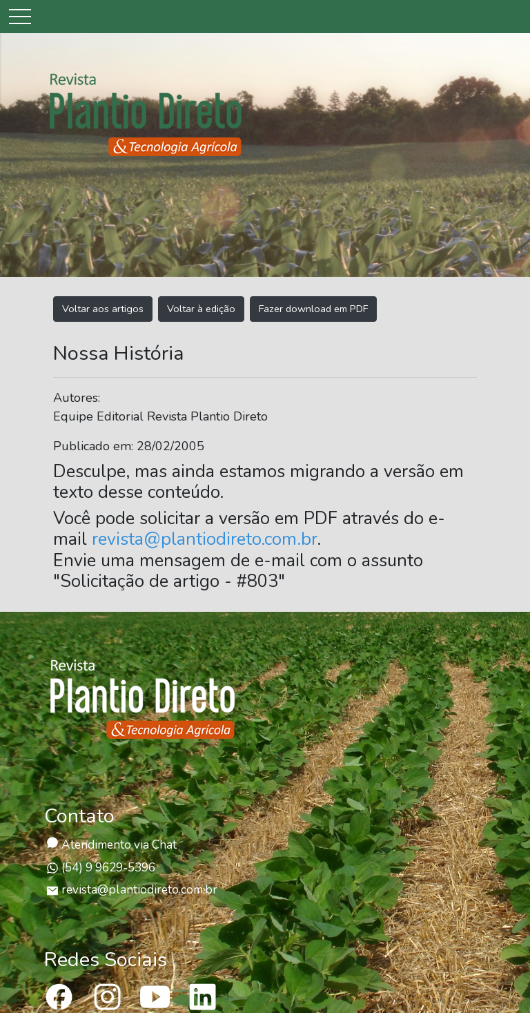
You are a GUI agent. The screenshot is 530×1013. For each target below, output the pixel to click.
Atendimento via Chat (111, 845)
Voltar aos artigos (103, 309)
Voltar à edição (201, 309)
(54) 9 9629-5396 (100, 868)
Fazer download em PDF (313, 309)
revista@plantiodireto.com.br (204, 539)
